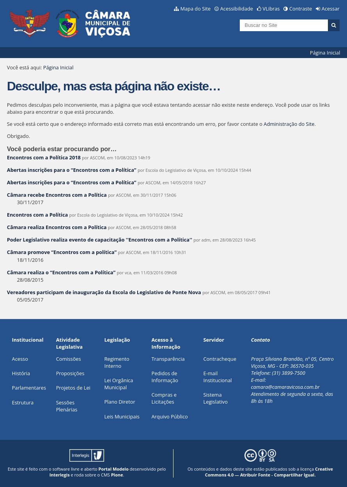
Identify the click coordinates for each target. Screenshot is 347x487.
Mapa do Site (195, 8)
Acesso (20, 358)
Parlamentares (29, 387)
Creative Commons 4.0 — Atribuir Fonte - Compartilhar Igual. (269, 472)
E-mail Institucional (218, 377)
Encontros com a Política (37, 214)
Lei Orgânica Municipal (118, 384)
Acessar (331, 8)
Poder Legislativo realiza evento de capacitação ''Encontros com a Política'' (99, 239)
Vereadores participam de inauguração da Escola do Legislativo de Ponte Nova (104, 292)
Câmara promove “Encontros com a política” (62, 252)
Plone (117, 475)
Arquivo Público (170, 416)
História (21, 373)
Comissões (68, 358)
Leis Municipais (122, 416)
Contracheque (220, 358)
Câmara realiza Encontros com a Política (57, 227)
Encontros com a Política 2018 (44, 157)
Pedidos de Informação (165, 377)
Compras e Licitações (164, 398)
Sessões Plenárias (67, 406)
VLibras (271, 8)
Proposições (70, 373)
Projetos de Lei (73, 387)
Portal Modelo (114, 469)
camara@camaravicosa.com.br (285, 386)
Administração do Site (289, 123)
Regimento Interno (116, 362)
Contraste (300, 8)
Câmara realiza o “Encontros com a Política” (61, 272)
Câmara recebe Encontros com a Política (57, 194)
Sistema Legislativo (216, 398)
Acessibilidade (236, 8)
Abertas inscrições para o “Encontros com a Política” (71, 169)
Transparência (168, 358)
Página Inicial (325, 52)
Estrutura (23, 402)
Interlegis (60, 475)
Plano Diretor (119, 401)
